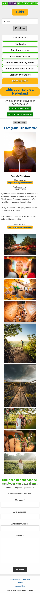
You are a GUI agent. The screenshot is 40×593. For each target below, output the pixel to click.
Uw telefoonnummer (20, 524)
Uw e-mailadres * (20, 512)
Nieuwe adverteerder (20, 108)
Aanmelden (20, 586)
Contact (20, 583)
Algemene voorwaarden (20, 579)
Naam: (9, 488)
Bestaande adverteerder (20, 114)
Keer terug (20, 122)
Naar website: (20, 180)
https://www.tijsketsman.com (20, 183)
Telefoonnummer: (20, 187)
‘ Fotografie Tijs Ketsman (20, 176)
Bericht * (20, 536)
